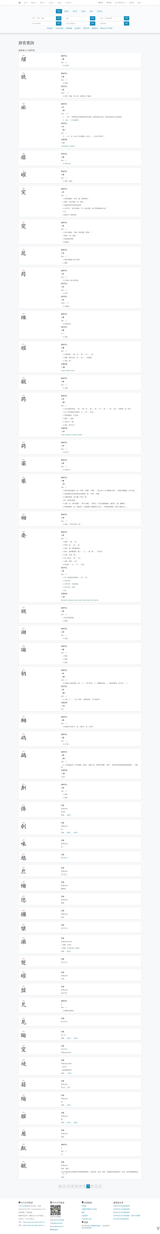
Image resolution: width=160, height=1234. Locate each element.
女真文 (51, 3)
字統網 (84, 1206)
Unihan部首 (59, 28)
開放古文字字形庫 (106, 28)
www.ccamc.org (28, 1222)
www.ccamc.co (40, 1222)
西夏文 (34, 3)
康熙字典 (86, 28)
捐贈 (109, 3)
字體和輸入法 (120, 3)
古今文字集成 (23, 1206)
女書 (60, 3)
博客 (131, 3)
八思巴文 (68, 3)
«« (60, 1186)
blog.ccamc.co (39, 1225)
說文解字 (78, 28)
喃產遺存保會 (95, 1226)
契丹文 (42, 3)
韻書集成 (95, 28)
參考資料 (88, 1228)
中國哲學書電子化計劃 (89, 1209)
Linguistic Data (87, 1219)
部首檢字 (50, 28)
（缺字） (69, 815)
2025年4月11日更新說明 (121, 1209)
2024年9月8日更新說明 (121, 1219)
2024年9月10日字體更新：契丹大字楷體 (126, 1215)
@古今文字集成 (58, 1220)
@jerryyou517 (58, 1223)
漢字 (26, 3)
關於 (101, 3)
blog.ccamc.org (28, 1225)
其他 (139, 3)
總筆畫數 (69, 28)
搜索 (58, 18)
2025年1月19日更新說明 (121, 1212)
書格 (83, 1212)
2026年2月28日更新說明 (121, 1206)
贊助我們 (55, 1230)
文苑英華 (85, 1215)
